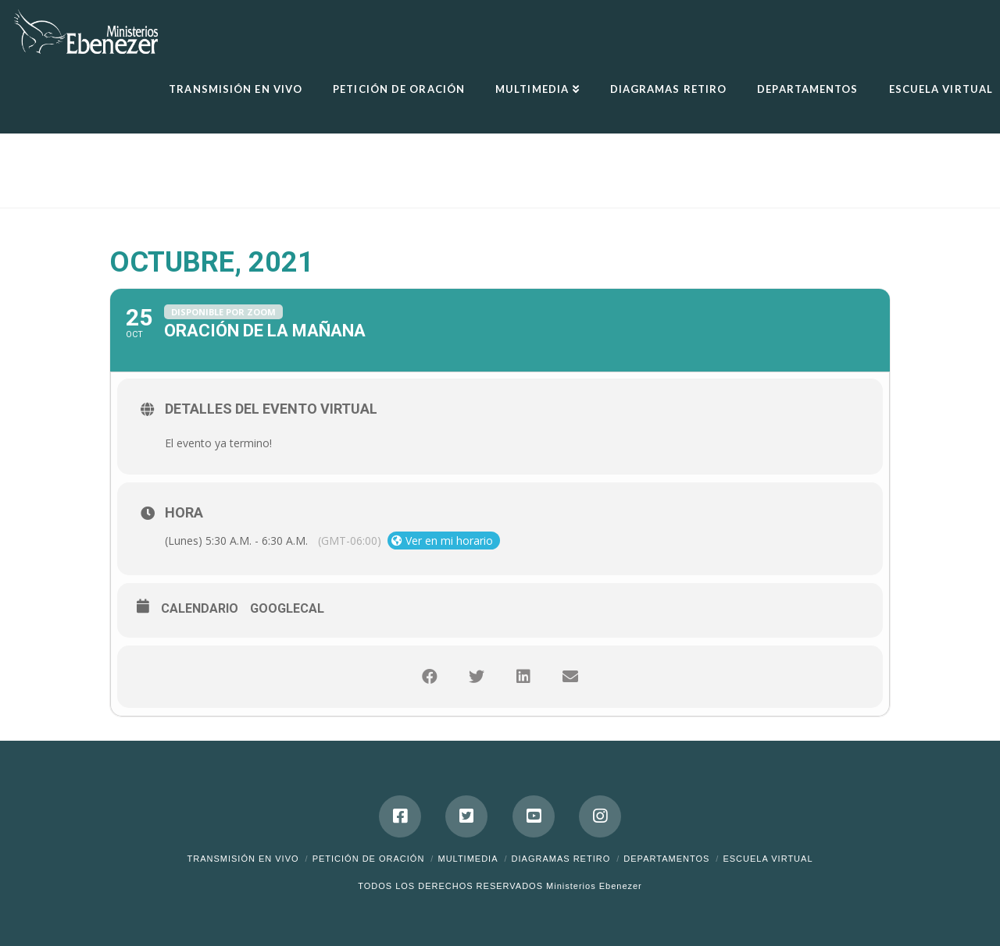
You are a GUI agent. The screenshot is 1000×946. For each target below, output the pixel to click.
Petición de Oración (368, 858)
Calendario (199, 608)
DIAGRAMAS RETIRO (561, 858)
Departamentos (666, 858)
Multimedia (468, 858)
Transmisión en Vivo (242, 858)
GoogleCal (287, 608)
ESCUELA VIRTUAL (767, 858)
